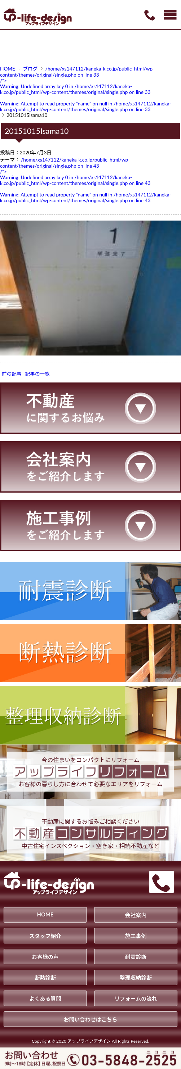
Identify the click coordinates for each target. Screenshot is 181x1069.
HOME (7, 69)
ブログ (30, 69)
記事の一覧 (37, 374)
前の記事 (12, 374)
